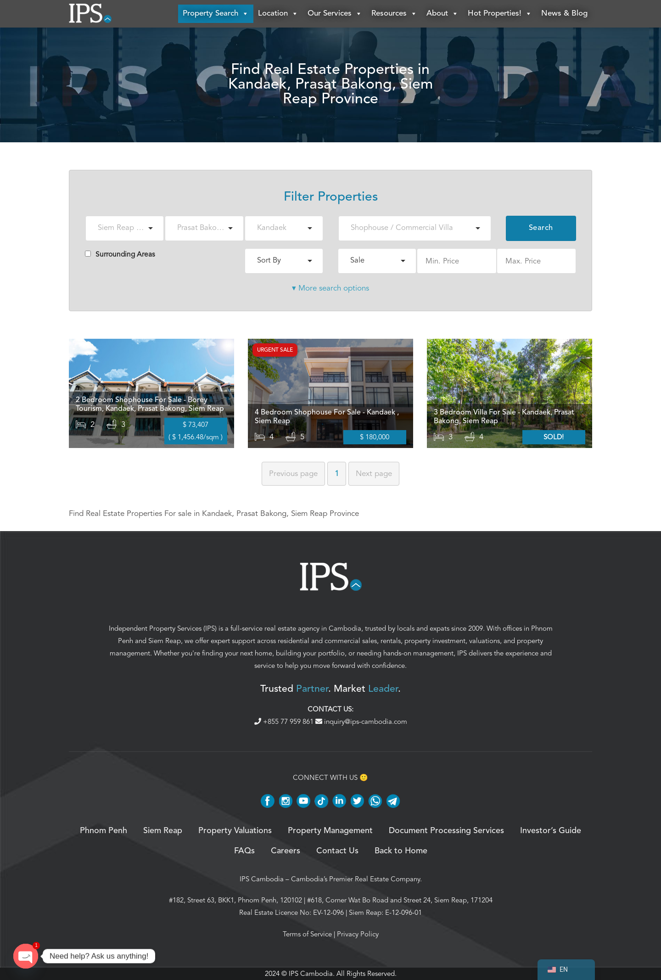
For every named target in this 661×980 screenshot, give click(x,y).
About (442, 14)
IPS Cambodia (262, 879)
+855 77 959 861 (284, 721)
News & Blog (564, 13)
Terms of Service (307, 934)
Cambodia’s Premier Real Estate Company (355, 879)
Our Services (335, 14)
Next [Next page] (374, 473)
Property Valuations (235, 831)
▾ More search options (330, 288)
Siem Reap (164, 641)
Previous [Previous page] (293, 473)
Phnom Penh (103, 831)
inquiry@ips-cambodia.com (361, 721)
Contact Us (337, 851)
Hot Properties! (500, 14)
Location (278, 14)
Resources (394, 14)
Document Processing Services (446, 831)
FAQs (244, 851)
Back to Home (401, 851)
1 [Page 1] (337, 473)
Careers (285, 851)
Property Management (330, 831)
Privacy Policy (358, 934)
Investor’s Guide (550, 831)
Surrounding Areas (120, 254)
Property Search (216, 14)
